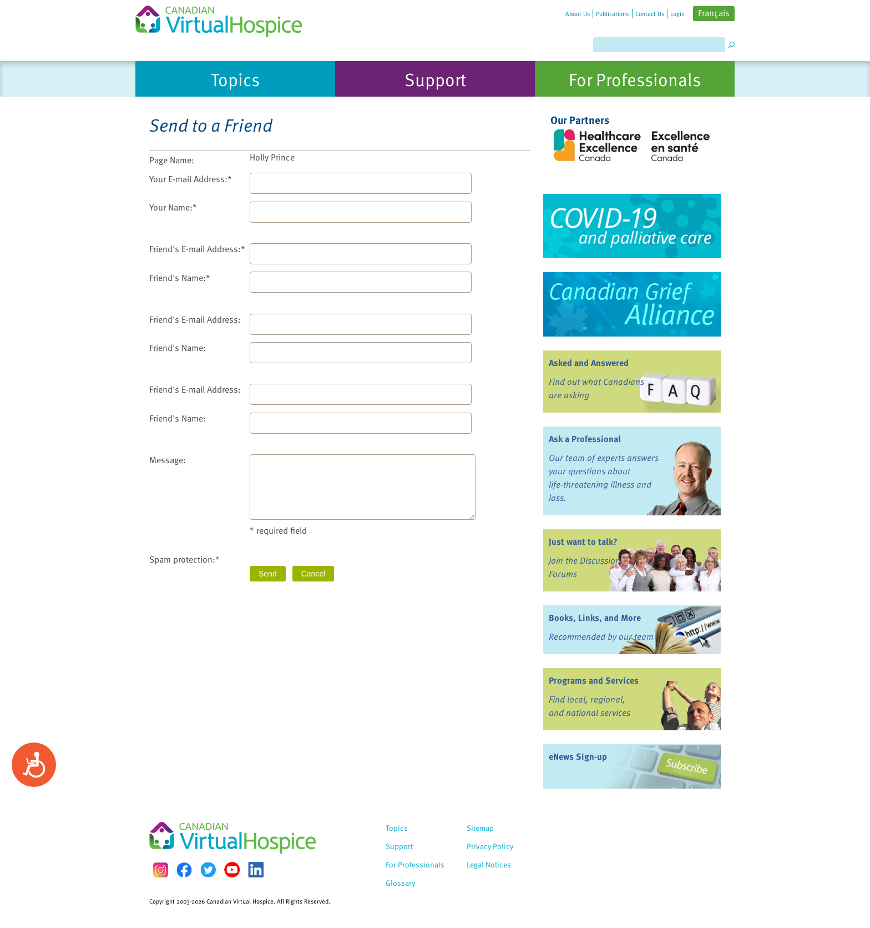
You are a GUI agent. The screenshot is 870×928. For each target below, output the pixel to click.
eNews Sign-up (578, 756)
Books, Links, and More (595, 617)
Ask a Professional (585, 438)
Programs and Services (594, 680)
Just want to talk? (583, 541)
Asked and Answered (589, 362)
